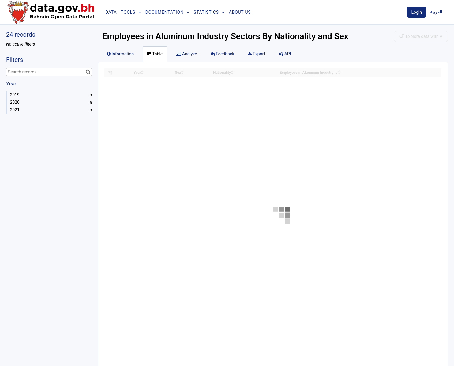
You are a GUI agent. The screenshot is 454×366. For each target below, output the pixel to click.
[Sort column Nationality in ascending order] (232, 71)
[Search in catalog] (88, 72)
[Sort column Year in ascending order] (142, 71)
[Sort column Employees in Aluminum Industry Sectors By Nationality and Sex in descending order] (339, 73)
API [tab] (285, 53)
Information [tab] (120, 53)
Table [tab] (155, 53)
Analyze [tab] (186, 53)
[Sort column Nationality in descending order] (232, 73)
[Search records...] (49, 72)
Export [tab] (256, 53)
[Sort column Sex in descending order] (182, 73)
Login (416, 12)
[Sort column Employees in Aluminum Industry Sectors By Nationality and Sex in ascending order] (339, 71)
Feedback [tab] (223, 53)
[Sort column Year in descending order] (142, 73)
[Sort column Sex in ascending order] (182, 71)
